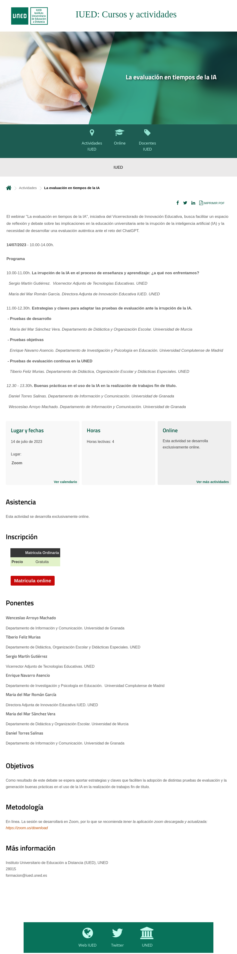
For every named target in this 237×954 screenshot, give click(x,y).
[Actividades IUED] (91, 142)
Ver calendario (65, 482)
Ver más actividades (212, 482)
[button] (177, 203)
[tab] (118, 16)
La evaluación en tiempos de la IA (171, 77)
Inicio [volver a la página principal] (8, 188)
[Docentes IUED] (146, 142)
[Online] (118, 142)
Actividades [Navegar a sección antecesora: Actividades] (28, 188)
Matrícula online (32, 580)
